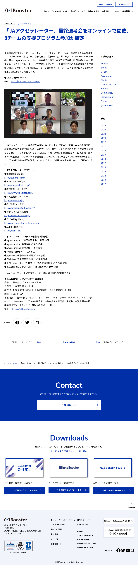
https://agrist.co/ (12, 230)
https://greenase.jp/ (14, 200)
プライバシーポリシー (85, 535)
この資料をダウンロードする (25, 490)
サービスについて (58, 524)
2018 (103, 158)
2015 (103, 171)
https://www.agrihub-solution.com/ (22, 223)
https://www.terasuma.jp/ (17, 215)
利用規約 (80, 531)
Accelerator (24, 23)
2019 (103, 154)
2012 (103, 184)
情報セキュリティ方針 (85, 547)
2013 (103, 179)
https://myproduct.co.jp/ (17, 185)
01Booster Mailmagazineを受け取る (118, 521)
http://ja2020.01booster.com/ (25, 81)
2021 (103, 146)
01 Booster (18, 10)
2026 (103, 125)
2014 (103, 175)
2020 (103, 150)
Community (107, 92)
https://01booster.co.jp (24, 308)
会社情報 (54, 534)
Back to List (69, 342)
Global (104, 101)
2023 (103, 137)
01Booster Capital (110, 84)
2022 (103, 142)
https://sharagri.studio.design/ (19, 207)
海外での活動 (56, 529)
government (107, 105)
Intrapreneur (107, 96)
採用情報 (55, 544)
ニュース (54, 539)
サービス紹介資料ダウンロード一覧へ (69, 451)
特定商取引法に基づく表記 (86, 543)
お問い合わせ (124, 4)
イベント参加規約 (83, 539)
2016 (103, 167)
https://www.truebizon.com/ (18, 192)
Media (104, 80)
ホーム (6, 363)
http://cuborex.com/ (14, 177)
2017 (103, 163)
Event (104, 67)
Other (104, 71)
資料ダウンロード (105, 4)
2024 (103, 133)
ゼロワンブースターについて (63, 519)
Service (104, 63)
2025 (103, 129)
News (15, 363)
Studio (104, 88)
